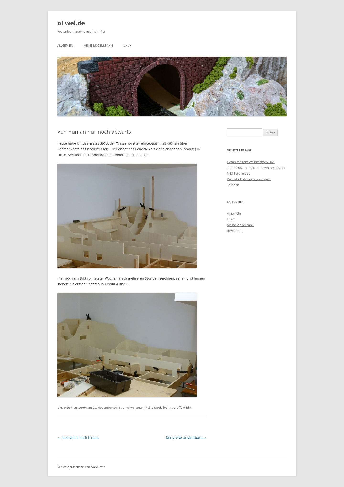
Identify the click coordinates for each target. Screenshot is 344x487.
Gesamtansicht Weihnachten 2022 (251, 162)
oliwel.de (71, 23)
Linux (127, 45)
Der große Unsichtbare (186, 437)
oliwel (131, 407)
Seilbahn (233, 185)
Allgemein (65, 45)
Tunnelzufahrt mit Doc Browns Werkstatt (256, 167)
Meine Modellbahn (98, 45)
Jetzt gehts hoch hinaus (78, 437)
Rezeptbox (234, 230)
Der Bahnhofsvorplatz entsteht (249, 179)
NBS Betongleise (238, 173)
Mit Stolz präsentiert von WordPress (81, 467)
